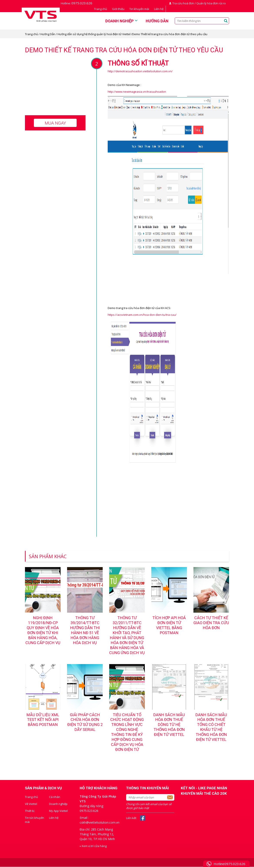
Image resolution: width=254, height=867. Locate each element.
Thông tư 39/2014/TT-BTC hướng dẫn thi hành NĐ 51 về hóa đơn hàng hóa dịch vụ (85, 630)
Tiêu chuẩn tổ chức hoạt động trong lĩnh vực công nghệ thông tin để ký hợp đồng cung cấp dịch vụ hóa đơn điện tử (127, 732)
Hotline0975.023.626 (229, 864)
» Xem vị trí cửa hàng (93, 846)
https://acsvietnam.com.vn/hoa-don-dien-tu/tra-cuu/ (142, 315)
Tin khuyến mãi (139, 9)
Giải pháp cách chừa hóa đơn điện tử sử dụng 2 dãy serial (85, 722)
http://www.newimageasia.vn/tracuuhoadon (137, 92)
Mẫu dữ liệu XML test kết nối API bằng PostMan (42, 720)
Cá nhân (54, 797)
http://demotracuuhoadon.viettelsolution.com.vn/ (140, 71)
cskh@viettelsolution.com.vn (99, 823)
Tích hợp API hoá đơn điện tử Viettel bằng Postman (169, 625)
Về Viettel (31, 804)
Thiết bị (29, 811)
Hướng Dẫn (47, 34)
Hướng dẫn (157, 21)
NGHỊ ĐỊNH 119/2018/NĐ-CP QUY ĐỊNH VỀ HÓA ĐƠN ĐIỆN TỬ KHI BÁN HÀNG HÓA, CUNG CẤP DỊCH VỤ (42, 630)
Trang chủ (100, 9)
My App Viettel (58, 811)
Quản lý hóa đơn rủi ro (211, 3)
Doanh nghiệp (119, 21)
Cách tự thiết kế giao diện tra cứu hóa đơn (211, 623)
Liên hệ (158, 9)
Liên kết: (131, 818)
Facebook (142, 818)
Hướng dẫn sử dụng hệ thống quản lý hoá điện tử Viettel (94, 34)
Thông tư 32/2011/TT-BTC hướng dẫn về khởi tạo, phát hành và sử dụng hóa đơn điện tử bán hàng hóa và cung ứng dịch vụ (127, 635)
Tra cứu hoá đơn (183, 3)
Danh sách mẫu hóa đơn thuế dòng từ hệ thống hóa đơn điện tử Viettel (169, 725)
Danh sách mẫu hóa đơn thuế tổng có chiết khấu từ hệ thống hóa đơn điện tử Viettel (211, 727)
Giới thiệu (118, 9)
